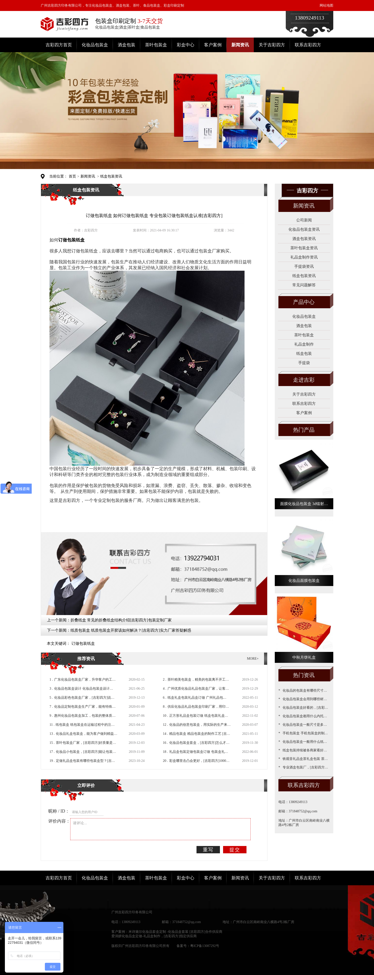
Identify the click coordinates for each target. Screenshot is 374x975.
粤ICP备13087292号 (204, 946)
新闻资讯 (240, 44)
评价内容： (59, 821)
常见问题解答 (304, 285)
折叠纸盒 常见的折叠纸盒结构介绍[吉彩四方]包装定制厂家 (121, 620)
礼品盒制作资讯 (304, 257)
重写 (208, 849)
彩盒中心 (185, 44)
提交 (234, 849)
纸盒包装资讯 (111, 176)
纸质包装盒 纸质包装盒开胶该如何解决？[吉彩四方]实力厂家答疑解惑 (130, 630)
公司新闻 (304, 220)
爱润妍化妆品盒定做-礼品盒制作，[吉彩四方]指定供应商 (154, 936)
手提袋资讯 (304, 266)
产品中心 (304, 302)
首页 (72, 176)
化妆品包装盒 (95, 44)
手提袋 (304, 363)
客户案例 (213, 44)
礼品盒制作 (304, 344)
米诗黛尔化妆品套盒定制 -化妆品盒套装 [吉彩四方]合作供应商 (175, 932)
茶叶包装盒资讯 (304, 248)
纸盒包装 (304, 353)
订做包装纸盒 (83, 643)
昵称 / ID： (58, 811)
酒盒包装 (126, 44)
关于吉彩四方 (272, 44)
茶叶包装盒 (156, 44)
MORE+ (253, 658)
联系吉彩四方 (308, 44)
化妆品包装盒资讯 (304, 229)
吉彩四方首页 (59, 44)
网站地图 (326, 5)
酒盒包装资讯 (304, 239)
